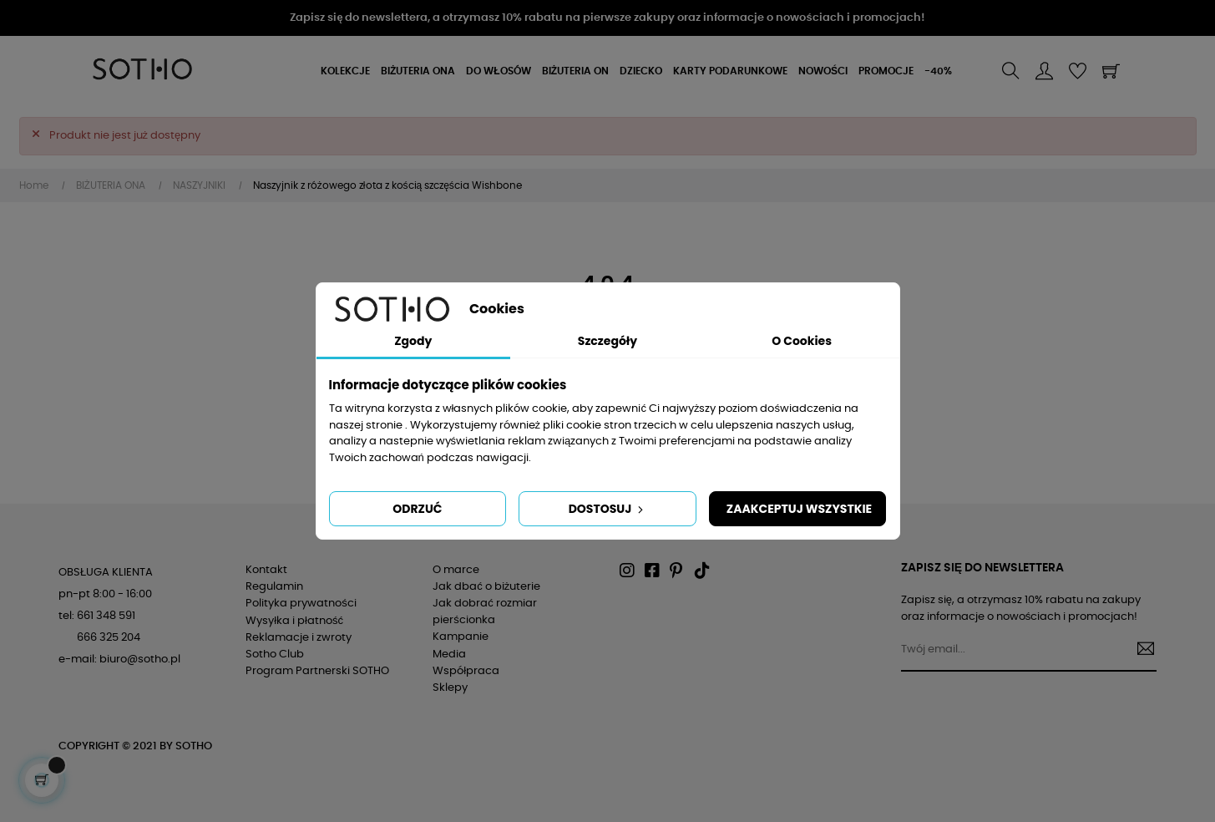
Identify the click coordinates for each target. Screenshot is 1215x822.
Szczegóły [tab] (607, 340)
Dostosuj (608, 508)
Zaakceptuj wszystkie (799, 508)
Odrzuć (417, 508)
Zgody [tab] (413, 340)
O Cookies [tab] (802, 340)
